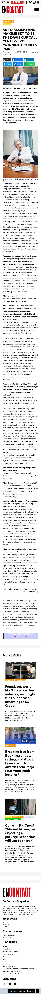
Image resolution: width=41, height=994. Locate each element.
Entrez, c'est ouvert (13, 819)
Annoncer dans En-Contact (12, 971)
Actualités (9, 680)
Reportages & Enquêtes (11, 952)
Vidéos (5, 959)
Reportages (29, 817)
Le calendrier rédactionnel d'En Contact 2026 (18, 969)
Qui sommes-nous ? (9, 966)
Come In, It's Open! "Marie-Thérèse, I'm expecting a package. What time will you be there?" (20, 833)
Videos (8, 817)
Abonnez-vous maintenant (21, 991)
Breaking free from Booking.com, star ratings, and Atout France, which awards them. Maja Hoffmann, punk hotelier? (19, 763)
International (8, 21)
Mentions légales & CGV (11, 974)
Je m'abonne (17, 2)
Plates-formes (8, 954)
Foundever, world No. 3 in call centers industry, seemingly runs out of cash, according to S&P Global (20, 695)
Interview (6, 24)
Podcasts (6, 957)
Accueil (5, 946)
